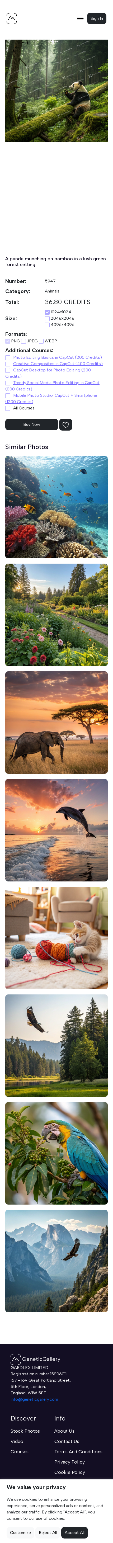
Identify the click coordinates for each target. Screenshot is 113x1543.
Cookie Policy (69, 1472)
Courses (20, 1452)
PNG (12, 341)
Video (17, 1441)
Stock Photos (25, 1431)
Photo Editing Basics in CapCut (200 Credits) (57, 357)
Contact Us (66, 1441)
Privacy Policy (69, 1462)
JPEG (29, 341)
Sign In (97, 18)
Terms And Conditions (78, 1452)
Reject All (48, 1532)
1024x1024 (58, 312)
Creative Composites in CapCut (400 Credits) (58, 363)
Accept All (74, 1532)
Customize (20, 1532)
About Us (64, 1431)
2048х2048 (59, 318)
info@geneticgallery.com (34, 1399)
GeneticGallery (35, 1359)
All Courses (20, 408)
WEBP (48, 341)
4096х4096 (59, 324)
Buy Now (31, 424)
